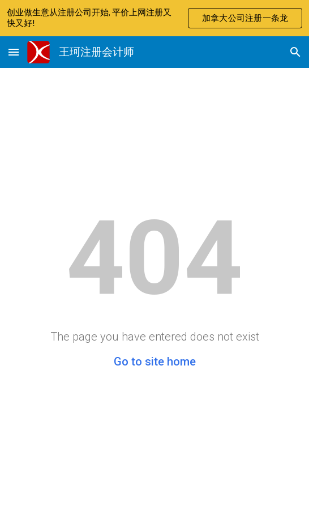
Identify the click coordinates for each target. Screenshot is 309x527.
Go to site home (155, 361)
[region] (154, 18)
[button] (13, 51)
